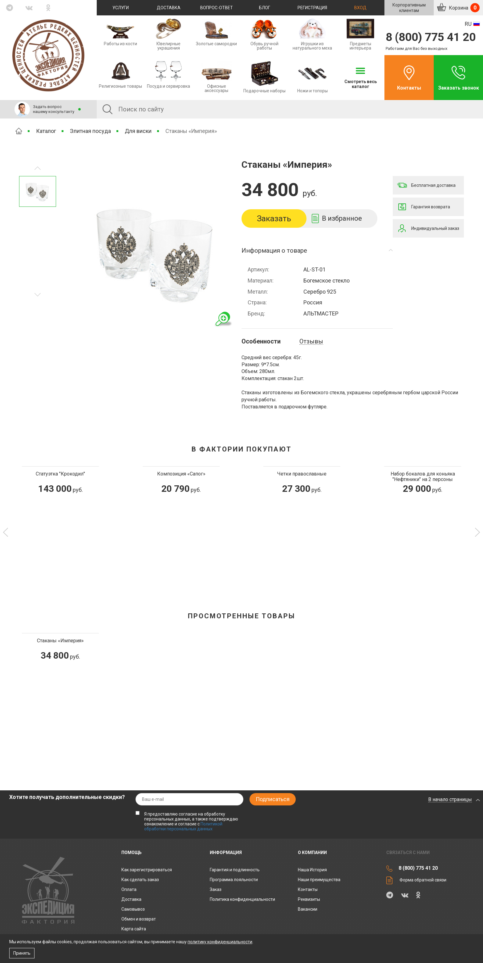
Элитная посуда (90, 131)
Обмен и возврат (138, 919)
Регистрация (312, 7)
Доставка (169, 7)
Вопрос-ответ (216, 7)
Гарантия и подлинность (235, 869)
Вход (360, 7)
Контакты (409, 88)
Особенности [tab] (261, 341)
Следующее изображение (37, 168)
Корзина (464, 7)
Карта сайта (133, 928)
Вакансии (307, 909)
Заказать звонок (458, 88)
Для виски (138, 131)
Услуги (120, 7)
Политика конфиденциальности (242, 899)
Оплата (128, 889)
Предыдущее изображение (37, 294)
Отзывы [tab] (311, 341)
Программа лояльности (234, 879)
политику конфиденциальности (220, 941)
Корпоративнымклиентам (409, 7)
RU (468, 24)
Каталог (46, 131)
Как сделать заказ (140, 879)
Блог (264, 7)
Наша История (312, 869)
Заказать (274, 218)
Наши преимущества (319, 879)
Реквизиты (309, 899)
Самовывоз (133, 909)
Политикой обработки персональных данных (183, 826)
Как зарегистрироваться (146, 869)
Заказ (215, 889)
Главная (18, 131)
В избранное (342, 218)
